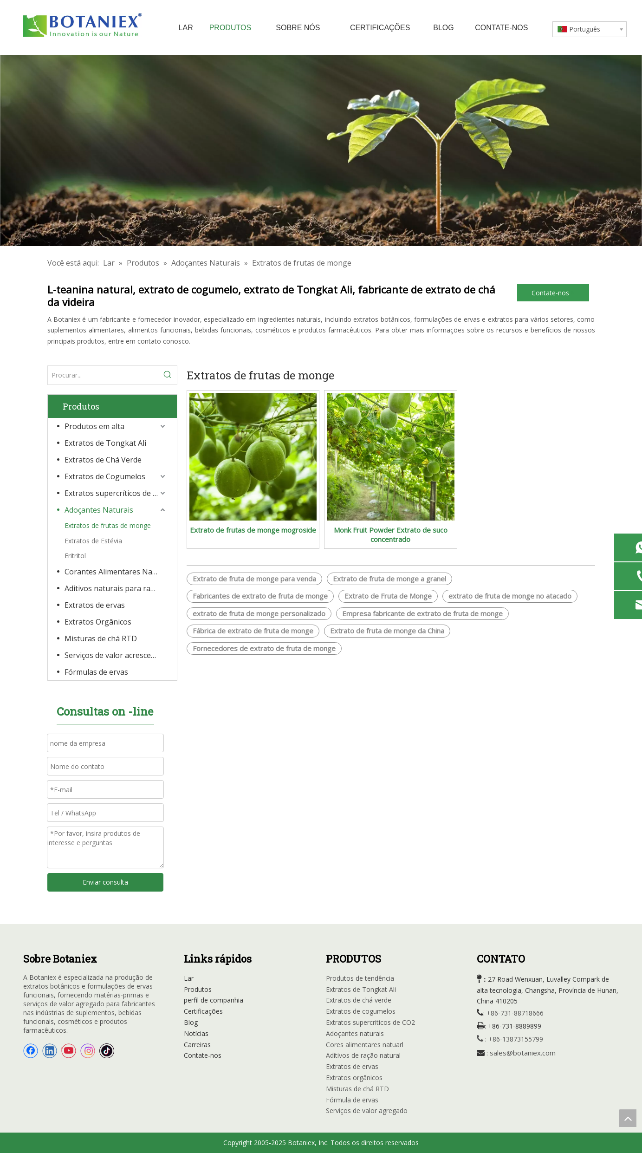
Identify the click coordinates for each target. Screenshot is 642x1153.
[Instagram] (87, 1050)
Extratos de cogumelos (361, 1011)
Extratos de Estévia (93, 540)
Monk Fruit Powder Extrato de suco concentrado (390, 534)
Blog (191, 1022)
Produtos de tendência (360, 978)
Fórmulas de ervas (96, 672)
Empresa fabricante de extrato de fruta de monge (422, 613)
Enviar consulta (105, 882)
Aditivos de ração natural (363, 1055)
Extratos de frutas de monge (108, 525)
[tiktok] (106, 1050)
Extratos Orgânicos (98, 622)
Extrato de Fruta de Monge (388, 595)
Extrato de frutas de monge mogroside (253, 529)
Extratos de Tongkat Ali (105, 443)
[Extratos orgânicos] (321, 150)
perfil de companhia (213, 1000)
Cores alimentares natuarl (364, 1044)
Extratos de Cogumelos (105, 476)
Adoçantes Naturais (99, 510)
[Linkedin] (49, 1050)
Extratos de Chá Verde (103, 460)
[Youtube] (68, 1050)
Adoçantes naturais (355, 1033)
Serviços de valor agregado (367, 1110)
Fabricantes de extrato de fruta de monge (260, 595)
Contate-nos (553, 292)
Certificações (203, 1011)
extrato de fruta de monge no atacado (509, 595)
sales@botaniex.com (523, 1052)
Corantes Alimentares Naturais (116, 572)
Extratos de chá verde (358, 1000)
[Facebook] (30, 1050)
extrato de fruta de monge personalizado (259, 613)
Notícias (196, 1033)
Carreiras (197, 1044)
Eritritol (75, 555)
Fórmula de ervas (352, 1099)
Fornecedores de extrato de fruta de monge (264, 648)
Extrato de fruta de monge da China (387, 630)
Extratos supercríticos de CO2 (116, 493)
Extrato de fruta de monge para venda (254, 578)
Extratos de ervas (95, 605)
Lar (189, 978)
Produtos (198, 989)
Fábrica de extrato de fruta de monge (253, 630)
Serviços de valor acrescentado (116, 655)
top (627, 1118)
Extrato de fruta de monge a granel (389, 578)
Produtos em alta (94, 426)
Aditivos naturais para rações (115, 588)
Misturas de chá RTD (101, 638)
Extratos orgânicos (354, 1077)
